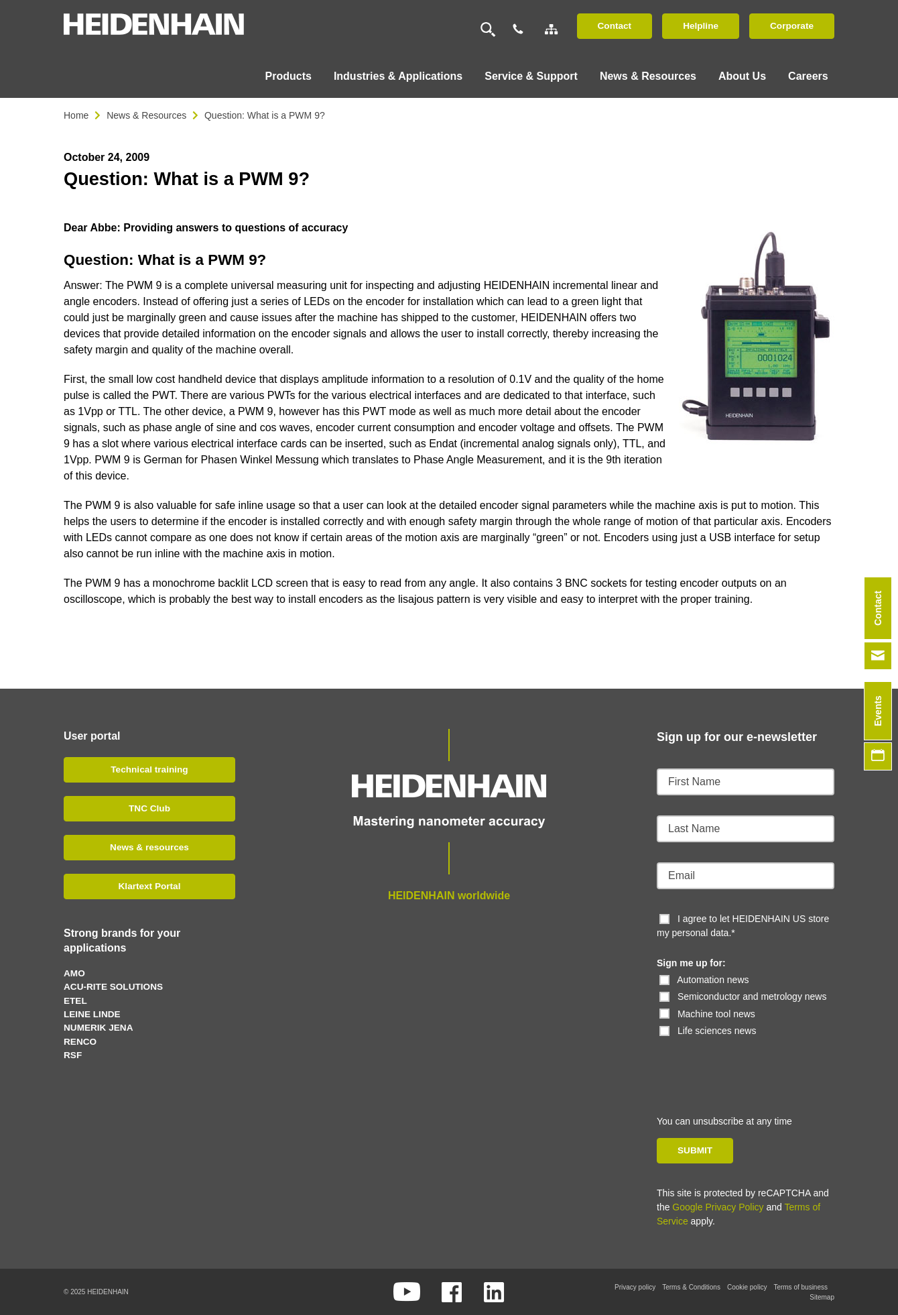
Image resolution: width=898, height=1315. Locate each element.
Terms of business (800, 1286)
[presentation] (748, 1063)
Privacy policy (635, 1286)
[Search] (488, 29)
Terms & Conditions (691, 1286)
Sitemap (822, 1296)
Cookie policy (747, 1286)
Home (76, 115)
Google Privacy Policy (717, 1206)
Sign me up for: (691, 963)
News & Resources (146, 115)
